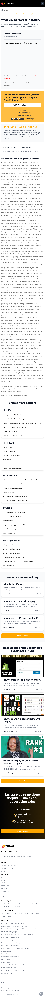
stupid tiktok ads (6, 951)
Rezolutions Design (9, 689)
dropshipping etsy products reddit (14, 525)
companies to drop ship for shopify (14, 427)
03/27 (31, 913)
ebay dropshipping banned (12, 516)
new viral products (9, 566)
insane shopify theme (10, 431)
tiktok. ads (4, 954)
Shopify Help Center (12, 34)
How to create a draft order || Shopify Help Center (21, 151)
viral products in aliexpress (12, 549)
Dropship (4, 888)
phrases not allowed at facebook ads (15, 501)
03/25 (3, 917)
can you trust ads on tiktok (11, 456)
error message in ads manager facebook (16, 496)
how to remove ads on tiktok (12, 468)
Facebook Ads (5, 886)
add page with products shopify (13, 435)
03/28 (26, 913)
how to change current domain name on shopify (15, 948)
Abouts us (4, 982)
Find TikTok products (22, 105)
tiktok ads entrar (8, 464)
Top (41, 994)
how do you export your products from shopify (14, 926)
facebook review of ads (10, 492)
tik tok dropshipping (9, 533)
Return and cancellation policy (10, 990)
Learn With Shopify (8, 773)
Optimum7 (6, 594)
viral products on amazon (11, 553)
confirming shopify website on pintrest (15, 419)
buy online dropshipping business (14, 512)
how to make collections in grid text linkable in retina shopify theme (20, 929)
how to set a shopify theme (9, 940)
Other (18, 906)
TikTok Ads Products (7, 868)
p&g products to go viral (11, 545)
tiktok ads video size (7, 973)
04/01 (3, 913)
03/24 (9, 917)
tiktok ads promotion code (8, 968)
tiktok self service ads (7, 959)
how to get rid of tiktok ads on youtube (12, 970)
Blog (2, 877)
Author (3, 897)
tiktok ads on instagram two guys (10, 956)
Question (10, 14)
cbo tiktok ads (7, 447)
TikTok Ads (4, 883)
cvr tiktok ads (5, 976)
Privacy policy (5, 988)
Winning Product (6, 891)
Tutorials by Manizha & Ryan (11, 731)
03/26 (37, 913)
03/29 (20, 913)
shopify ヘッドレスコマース (12, 415)
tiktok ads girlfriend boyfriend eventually (13, 965)
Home (3, 14)
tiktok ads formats (9, 451)
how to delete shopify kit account (10, 937)
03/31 (9, 913)
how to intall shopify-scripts (9, 932)
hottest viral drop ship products (13, 557)
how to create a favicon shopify (10, 945)
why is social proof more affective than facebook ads (20, 480)
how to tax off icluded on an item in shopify (13, 923)
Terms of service (6, 985)
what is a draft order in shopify (24, 14)
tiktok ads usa (7, 460)
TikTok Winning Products (8, 865)
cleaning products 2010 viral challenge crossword (19, 561)
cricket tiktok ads (6, 962)
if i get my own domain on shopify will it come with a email (22, 423)
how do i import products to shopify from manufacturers (17, 934)
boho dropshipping (9, 529)
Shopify (3, 880)
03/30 (14, 913)
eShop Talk (6, 611)
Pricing (3, 871)
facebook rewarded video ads (12, 488)
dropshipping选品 (9, 521)
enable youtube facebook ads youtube (15, 484)
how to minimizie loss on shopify (10, 943)
